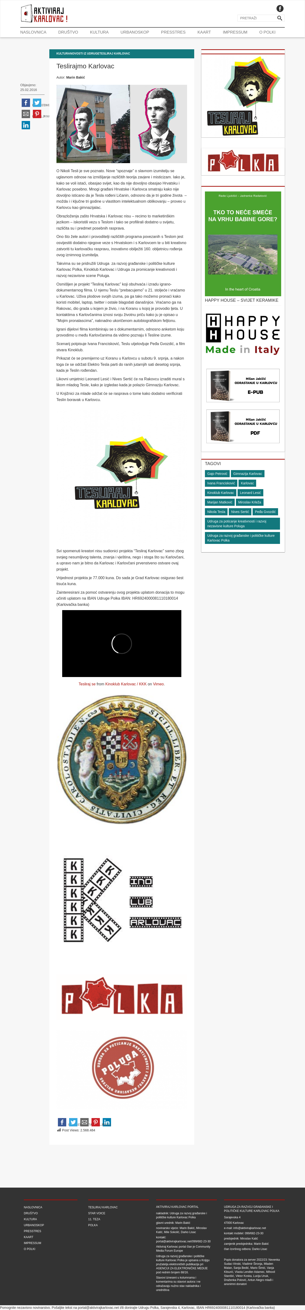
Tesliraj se (87, 684)
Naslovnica (33, 32)
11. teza (94, 1219)
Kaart (204, 32)
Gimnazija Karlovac (247, 474)
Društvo (68, 32)
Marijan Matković (219, 502)
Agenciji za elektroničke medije (182, 1268)
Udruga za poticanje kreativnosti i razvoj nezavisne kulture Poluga (236, 523)
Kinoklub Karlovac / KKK (126, 684)
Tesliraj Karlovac (114, 53)
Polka (93, 1225)
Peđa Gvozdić (265, 512)
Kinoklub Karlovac (220, 493)
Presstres (173, 32)
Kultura (99, 32)
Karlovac (247, 483)
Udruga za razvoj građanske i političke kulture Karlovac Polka (240, 538)
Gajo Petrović (217, 474)
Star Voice (96, 1213)
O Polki (267, 32)
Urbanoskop (135, 32)
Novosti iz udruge (84, 53)
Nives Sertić (240, 512)
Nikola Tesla (216, 512)
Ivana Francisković (221, 483)
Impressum (235, 32)
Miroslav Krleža (249, 502)
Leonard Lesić (250, 493)
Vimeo (158, 684)
